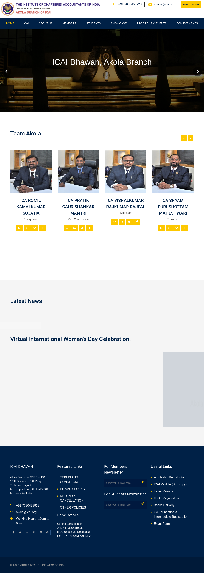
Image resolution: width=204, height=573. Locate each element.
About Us (46, 23)
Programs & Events (152, 23)
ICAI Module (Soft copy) (170, 484)
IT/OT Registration (166, 498)
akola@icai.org (164, 4)
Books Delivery (164, 505)
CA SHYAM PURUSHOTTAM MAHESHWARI (173, 207)
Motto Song (191, 4)
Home (10, 23)
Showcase (119, 23)
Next (197, 71)
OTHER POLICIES (73, 507)
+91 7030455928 (129, 4)
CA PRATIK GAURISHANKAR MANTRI (78, 207)
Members (69, 23)
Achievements (187, 23)
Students (93, 23)
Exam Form (162, 523)
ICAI (26, 23)
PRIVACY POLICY (73, 489)
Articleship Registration (169, 477)
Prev (6, 71)
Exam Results (163, 491)
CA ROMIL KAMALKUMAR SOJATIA (31, 207)
